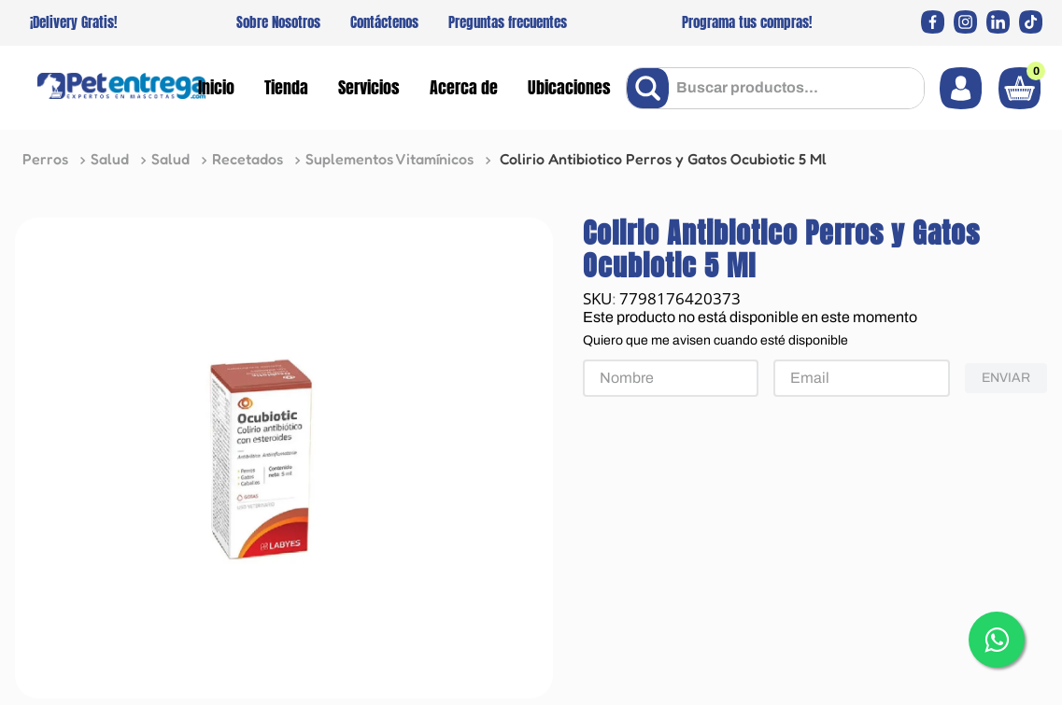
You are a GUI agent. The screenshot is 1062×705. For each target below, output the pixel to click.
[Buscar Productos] (651, 88)
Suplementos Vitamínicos (389, 158)
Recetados (247, 158)
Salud (110, 158)
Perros (45, 158)
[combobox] (775, 88)
